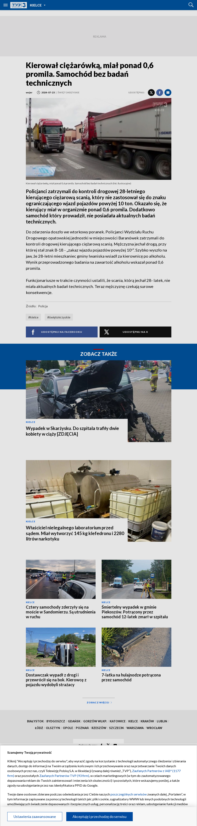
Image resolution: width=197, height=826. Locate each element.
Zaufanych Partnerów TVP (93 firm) (64, 776)
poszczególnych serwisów (129, 794)
